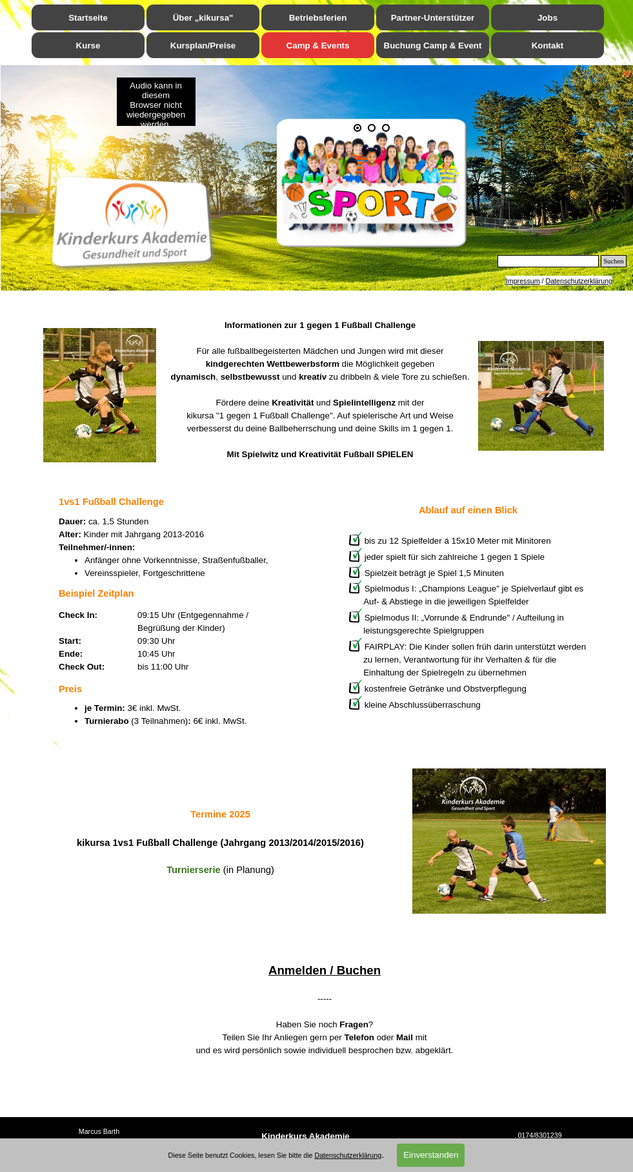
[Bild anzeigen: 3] (386, 128)
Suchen (613, 261)
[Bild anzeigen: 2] (372, 128)
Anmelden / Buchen (324, 970)
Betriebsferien (318, 18)
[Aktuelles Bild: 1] (357, 128)
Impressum (523, 281)
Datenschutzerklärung (578, 281)
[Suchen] (548, 261)
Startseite (88, 18)
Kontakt (548, 45)
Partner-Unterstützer (433, 18)
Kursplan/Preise (203, 45)
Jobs (548, 18)
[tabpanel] (325, 390)
